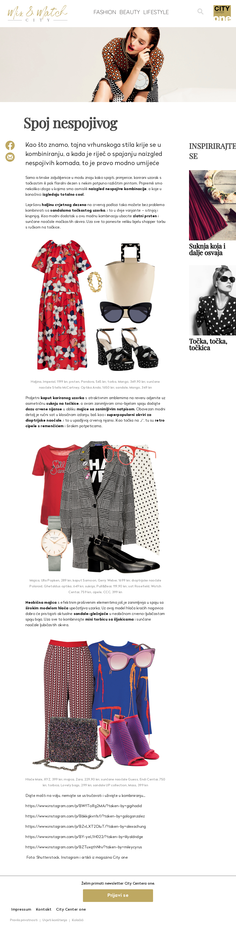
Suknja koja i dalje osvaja (207, 249)
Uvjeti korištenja (55, 920)
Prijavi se (118, 895)
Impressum (21, 910)
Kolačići (77, 920)
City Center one (71, 910)
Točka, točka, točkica (208, 344)
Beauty (129, 11)
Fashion (104, 11)
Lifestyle (156, 11)
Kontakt (44, 910)
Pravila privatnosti (24, 920)
